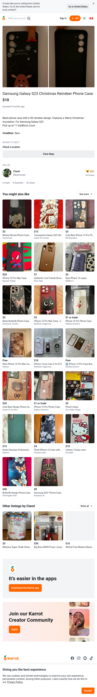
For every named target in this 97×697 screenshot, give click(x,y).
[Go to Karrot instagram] (79, 658)
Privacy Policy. (15, 682)
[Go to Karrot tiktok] (91, 658)
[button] (86, 194)
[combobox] (16, 18)
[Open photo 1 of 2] (25, 56)
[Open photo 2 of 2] (71, 56)
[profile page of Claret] (7, 173)
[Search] (28, 18)
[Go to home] (4, 18)
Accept (88, 690)
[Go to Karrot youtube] (85, 658)
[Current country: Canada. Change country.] (91, 18)
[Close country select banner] (93, 3)
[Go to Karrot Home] (11, 658)
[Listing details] (48, 139)
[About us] (84, 18)
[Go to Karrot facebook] (72, 658)
